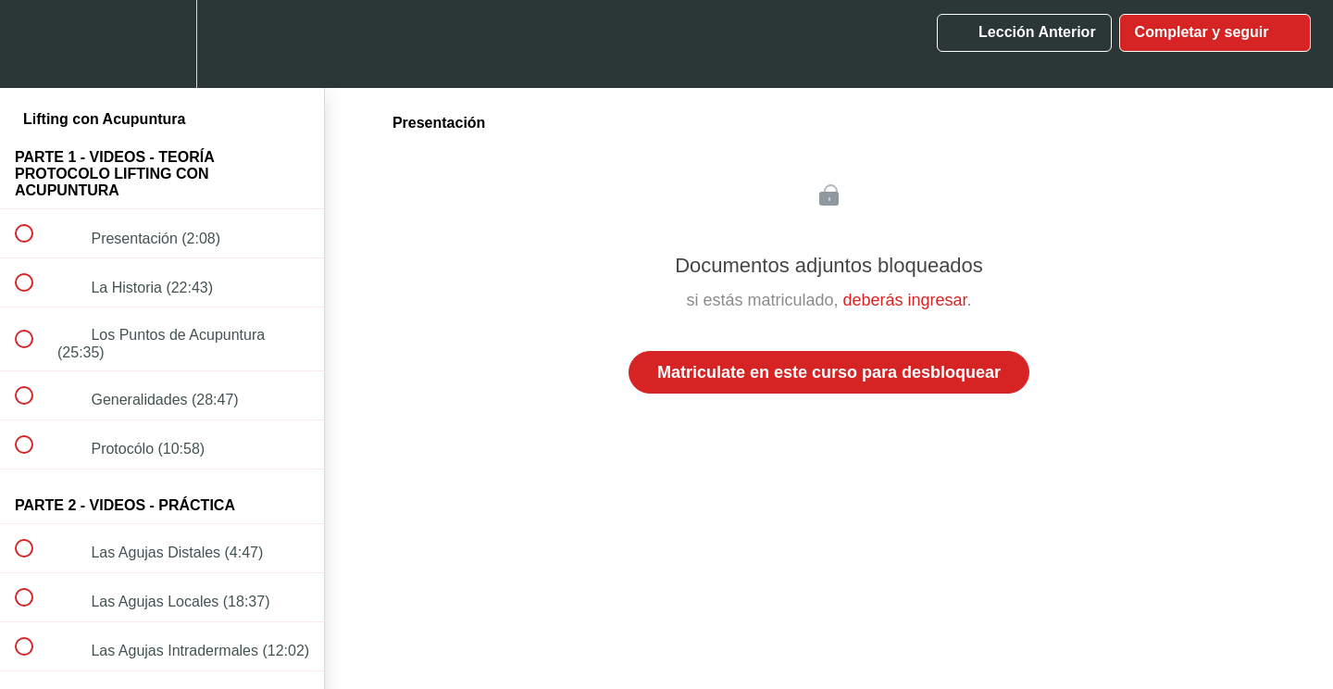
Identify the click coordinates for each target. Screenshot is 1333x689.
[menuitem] (162, 44)
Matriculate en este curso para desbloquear (829, 372)
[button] (34, 44)
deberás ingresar (904, 300)
